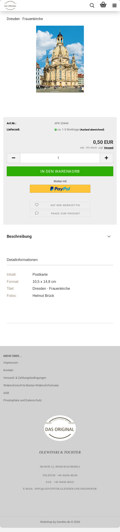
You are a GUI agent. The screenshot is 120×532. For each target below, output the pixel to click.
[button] (13, 158)
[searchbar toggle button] (92, 5)
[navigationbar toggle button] (114, 5)
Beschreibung (19, 236)
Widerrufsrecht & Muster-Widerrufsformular (31, 385)
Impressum (10, 362)
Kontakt (8, 370)
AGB (6, 393)
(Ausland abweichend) (92, 129)
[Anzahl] (60, 158)
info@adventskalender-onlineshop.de (66, 488)
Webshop (46, 522)
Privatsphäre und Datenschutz (22, 400)
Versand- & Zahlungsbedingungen (24, 377)
